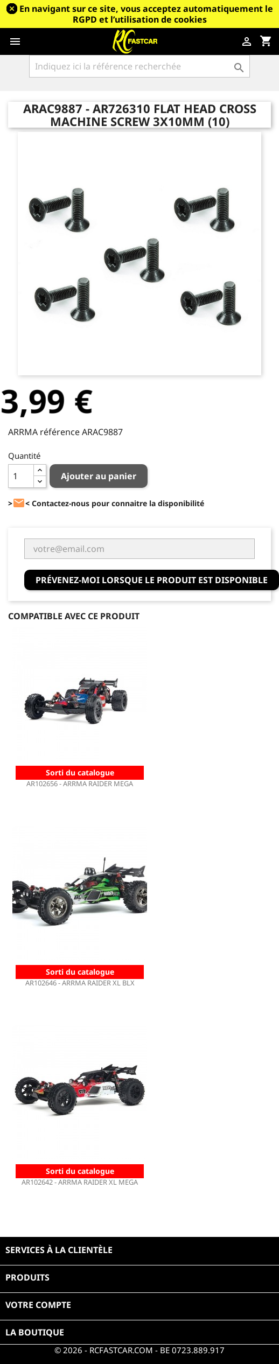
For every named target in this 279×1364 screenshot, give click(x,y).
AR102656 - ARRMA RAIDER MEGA (79, 783)
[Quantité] (21, 476)
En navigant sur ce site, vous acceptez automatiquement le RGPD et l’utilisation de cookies (146, 14)
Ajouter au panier (98, 476)
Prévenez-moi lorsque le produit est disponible (152, 580)
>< (19, 503)
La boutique (34, 1332)
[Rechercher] (139, 66)
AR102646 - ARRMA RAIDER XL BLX (80, 983)
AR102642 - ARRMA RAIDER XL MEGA (80, 1182)
